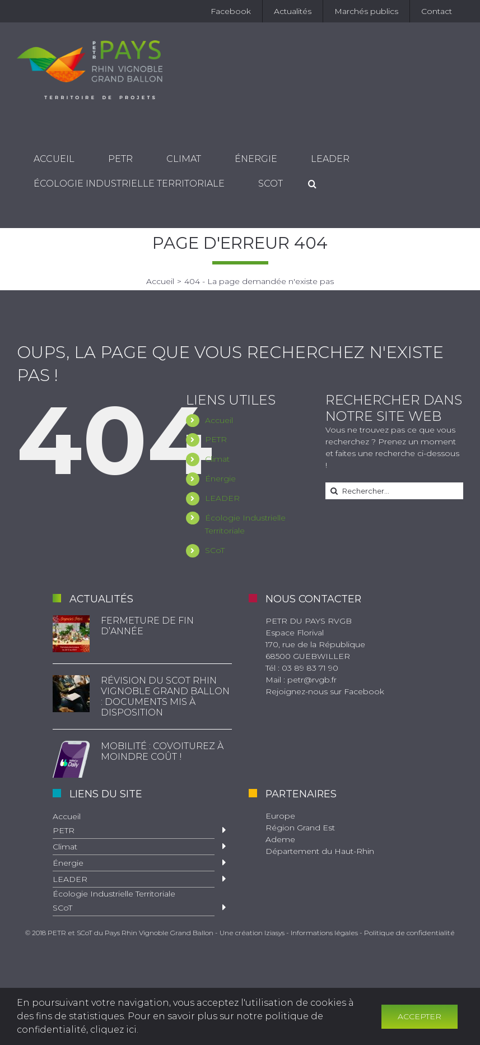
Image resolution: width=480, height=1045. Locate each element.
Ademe (280, 839)
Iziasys (274, 932)
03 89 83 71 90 (310, 668)
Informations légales (324, 932)
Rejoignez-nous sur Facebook (324, 691)
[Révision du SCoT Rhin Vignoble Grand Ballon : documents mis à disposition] (71, 693)
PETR (216, 439)
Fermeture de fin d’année (147, 626)
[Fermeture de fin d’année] (71, 633)
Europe (280, 816)
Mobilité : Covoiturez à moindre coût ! (162, 751)
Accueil (219, 420)
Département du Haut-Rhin (319, 851)
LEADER (222, 498)
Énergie (220, 478)
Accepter (419, 1016)
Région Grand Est (300, 828)
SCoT (215, 550)
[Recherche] (312, 184)
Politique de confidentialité (409, 932)
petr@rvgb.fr (312, 680)
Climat (217, 459)
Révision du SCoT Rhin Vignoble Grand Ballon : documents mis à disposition (165, 696)
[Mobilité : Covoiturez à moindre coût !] (71, 759)
